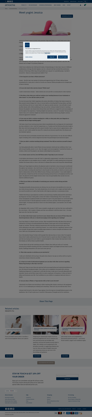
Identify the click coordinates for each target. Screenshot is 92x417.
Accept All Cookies (63, 57)
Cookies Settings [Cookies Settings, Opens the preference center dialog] (28, 56)
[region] (46, 51)
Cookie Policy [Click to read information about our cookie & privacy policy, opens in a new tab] (47, 53)
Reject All (52, 57)
